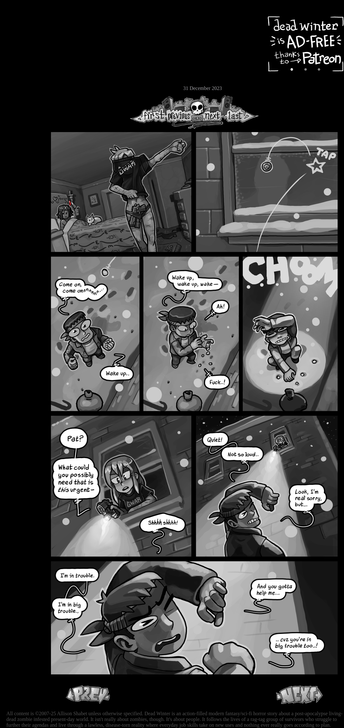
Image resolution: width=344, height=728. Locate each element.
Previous (181, 112)
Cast (24, 56)
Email (24, 87)
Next (210, 112)
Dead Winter (48, 20)
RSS (24, 99)
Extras (24, 67)
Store (24, 77)
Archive (24, 45)
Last (241, 112)
